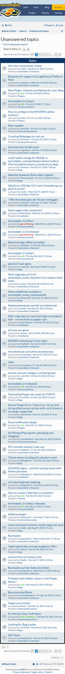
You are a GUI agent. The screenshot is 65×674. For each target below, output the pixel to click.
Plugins (32, 12)
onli (22, 93)
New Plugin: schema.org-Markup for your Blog (35, 90)
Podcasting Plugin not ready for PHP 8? (31, 394)
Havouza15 (25, 517)
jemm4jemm (26, 322)
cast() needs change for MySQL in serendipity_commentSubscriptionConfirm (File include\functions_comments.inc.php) (33, 161)
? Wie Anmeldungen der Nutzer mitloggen (33, 199)
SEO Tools (14, 635)
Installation (23, 215)
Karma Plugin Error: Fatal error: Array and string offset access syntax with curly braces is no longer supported (35, 408)
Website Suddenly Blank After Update (30, 175)
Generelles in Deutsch (28, 71)
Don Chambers (27, 616)
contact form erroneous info (25, 557)
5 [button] (50, 54)
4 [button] (46, 54)
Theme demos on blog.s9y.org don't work (32, 457)
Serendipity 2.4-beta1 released (26, 503)
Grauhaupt (25, 354)
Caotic (23, 191)
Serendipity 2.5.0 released (23, 231)
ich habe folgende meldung (24, 482)
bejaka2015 (26, 485)
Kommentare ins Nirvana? (23, 147)
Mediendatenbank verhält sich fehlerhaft (32, 305)
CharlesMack (26, 439)
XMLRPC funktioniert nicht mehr (27, 340)
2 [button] (39, 54)
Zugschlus (25, 150)
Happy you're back (19, 603)
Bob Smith (25, 213)
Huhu (23, 118)
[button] (32, 54)
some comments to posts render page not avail (35, 524)
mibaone (24, 202)
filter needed (15, 125)
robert (23, 68)
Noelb (23, 527)
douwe (23, 333)
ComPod (24, 397)
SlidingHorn (26, 460)
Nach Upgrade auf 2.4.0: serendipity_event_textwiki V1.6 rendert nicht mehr (35, 277)
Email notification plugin (22, 422)
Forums (58, 7)
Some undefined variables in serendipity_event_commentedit (27, 293)
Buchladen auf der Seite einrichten (28, 567)
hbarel (23, 549)
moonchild (25, 297)
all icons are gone (18, 330)
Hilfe (11, 362)
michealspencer (27, 595)
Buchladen (14, 535)
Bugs (20, 170)
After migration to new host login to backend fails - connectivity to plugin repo (34, 318)
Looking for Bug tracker (22, 624)
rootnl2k (24, 128)
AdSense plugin (17, 514)
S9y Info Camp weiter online (25, 65)
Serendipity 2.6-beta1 (21, 101)
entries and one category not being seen (32, 372)
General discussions (27, 131)
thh (22, 506)
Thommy (24, 167)
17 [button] (56, 54)
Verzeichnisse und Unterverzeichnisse (31, 351)
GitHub (58, 12)
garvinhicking (26, 223)
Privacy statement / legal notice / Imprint (32, 672)
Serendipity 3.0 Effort (21, 220)
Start (25, 7)
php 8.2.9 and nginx (19, 263)
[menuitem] (8, 25)
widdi (23, 308)
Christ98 (24, 627)
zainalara (24, 82)
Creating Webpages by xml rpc (26, 136)
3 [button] (43, 54)
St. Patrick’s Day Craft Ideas (24, 613)
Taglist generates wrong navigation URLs (32, 546)
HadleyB (24, 245)
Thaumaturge (26, 178)
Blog (47, 7)
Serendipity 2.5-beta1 (21, 253)
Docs (36, 7)
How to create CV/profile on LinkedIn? (31, 492)
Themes (45, 12)
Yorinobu (24, 139)
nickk (22, 283)
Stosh (23, 606)
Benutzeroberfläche (20, 592)
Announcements (26, 106)
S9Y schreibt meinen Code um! (26, 446)
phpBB (21, 669)
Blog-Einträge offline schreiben (26, 242)
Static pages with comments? (25, 210)
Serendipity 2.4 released (22, 383)
